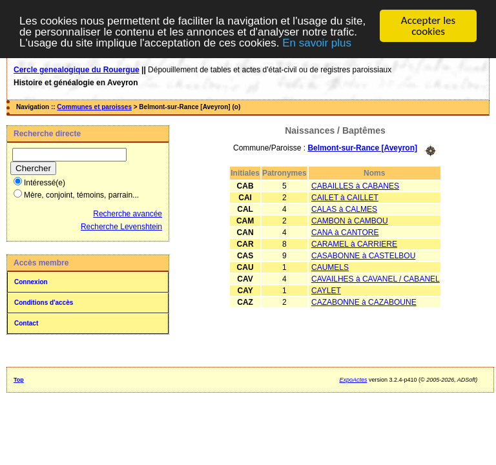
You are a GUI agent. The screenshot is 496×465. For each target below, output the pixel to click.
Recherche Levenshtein (121, 226)
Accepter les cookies (428, 26)
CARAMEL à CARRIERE (354, 243)
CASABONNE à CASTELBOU (363, 255)
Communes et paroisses (94, 106)
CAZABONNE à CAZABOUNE (364, 301)
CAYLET (326, 289)
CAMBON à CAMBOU (349, 220)
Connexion (31, 281)
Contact (26, 323)
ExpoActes (353, 380)
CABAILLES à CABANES (355, 185)
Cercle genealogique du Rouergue (77, 69)
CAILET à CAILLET (344, 197)
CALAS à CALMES (344, 208)
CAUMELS (330, 266)
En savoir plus (316, 42)
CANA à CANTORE (344, 231)
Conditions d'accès (43, 302)
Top (19, 380)
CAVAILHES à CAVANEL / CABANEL (375, 278)
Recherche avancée (127, 213)
